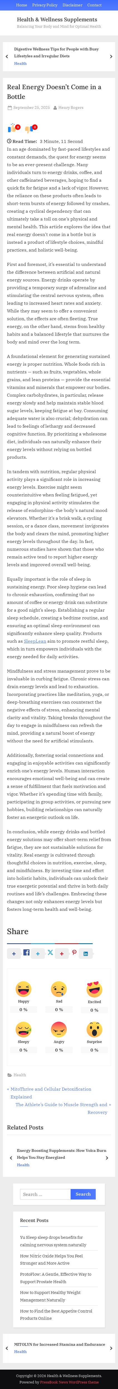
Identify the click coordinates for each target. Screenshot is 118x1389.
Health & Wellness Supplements (57, 19)
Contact (94, 4)
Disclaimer (72, 4)
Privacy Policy (44, 4)
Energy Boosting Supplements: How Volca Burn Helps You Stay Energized (61, 1154)
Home (21, 4)
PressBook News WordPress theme (69, 1382)
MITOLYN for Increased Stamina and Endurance (59, 1344)
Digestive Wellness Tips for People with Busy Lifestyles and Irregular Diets (56, 52)
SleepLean (35, 641)
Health (20, 63)
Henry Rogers (70, 107)
